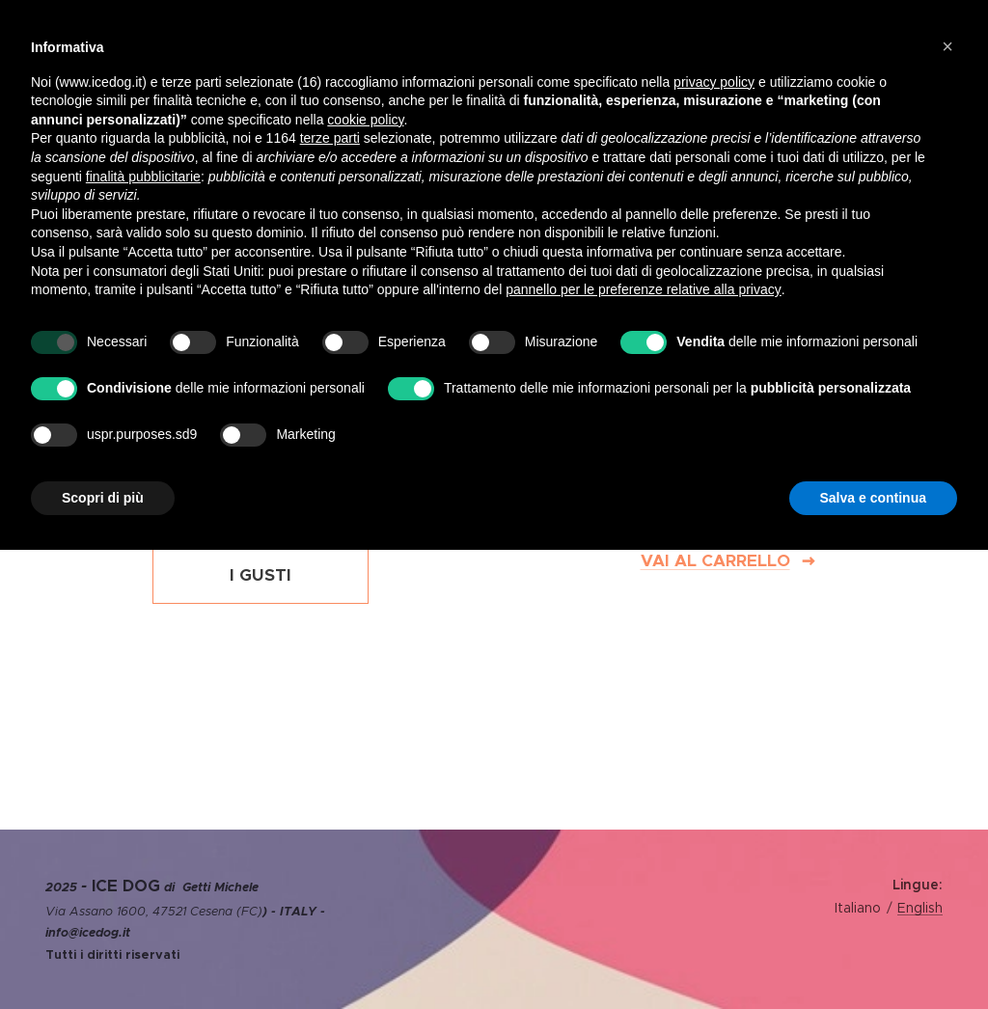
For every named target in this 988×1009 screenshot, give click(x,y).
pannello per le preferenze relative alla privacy (644, 289)
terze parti (330, 138)
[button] (947, 46)
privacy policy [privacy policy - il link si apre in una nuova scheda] (714, 82)
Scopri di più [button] (103, 497)
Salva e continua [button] (873, 497)
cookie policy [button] (365, 119)
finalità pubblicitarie (143, 176)
